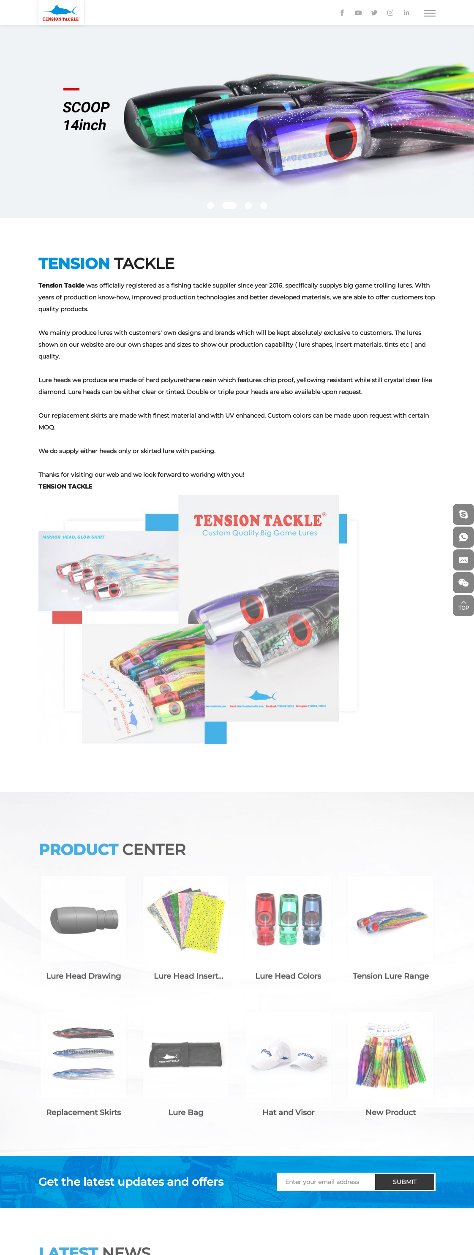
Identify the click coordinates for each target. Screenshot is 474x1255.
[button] (210, 205)
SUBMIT (405, 1182)
